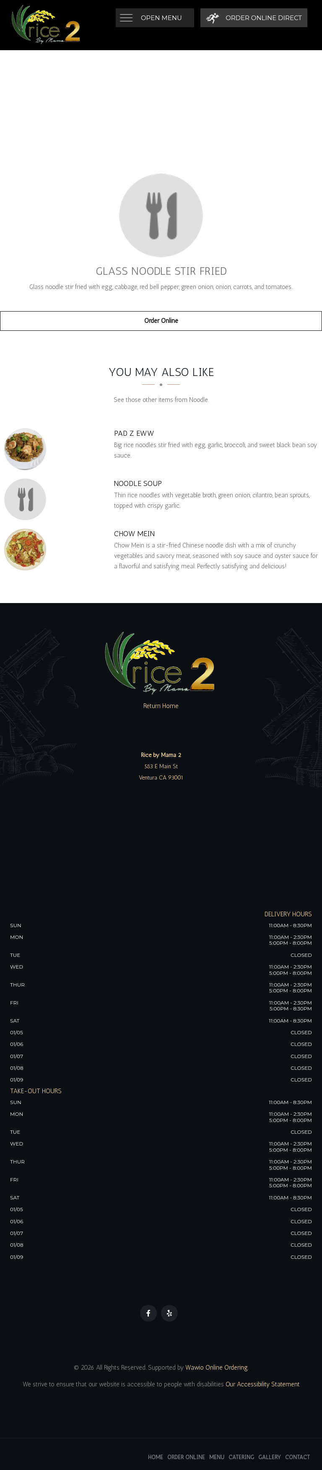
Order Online (161, 321)
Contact (297, 1457)
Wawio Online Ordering (216, 1367)
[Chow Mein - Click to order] (27, 549)
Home (155, 1457)
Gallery (269, 1457)
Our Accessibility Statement (262, 1384)
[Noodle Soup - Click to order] (27, 499)
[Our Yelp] (169, 1313)
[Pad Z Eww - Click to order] (27, 449)
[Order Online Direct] (253, 17)
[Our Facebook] (148, 1313)
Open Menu (161, 18)
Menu (216, 1457)
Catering (241, 1457)
